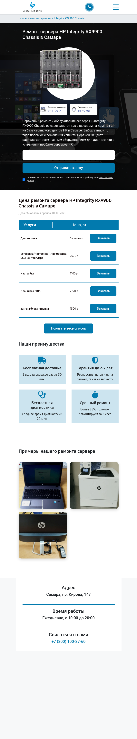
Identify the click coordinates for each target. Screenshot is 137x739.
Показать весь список (68, 328)
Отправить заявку (68, 168)
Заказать (103, 238)
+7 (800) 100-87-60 (69, 641)
